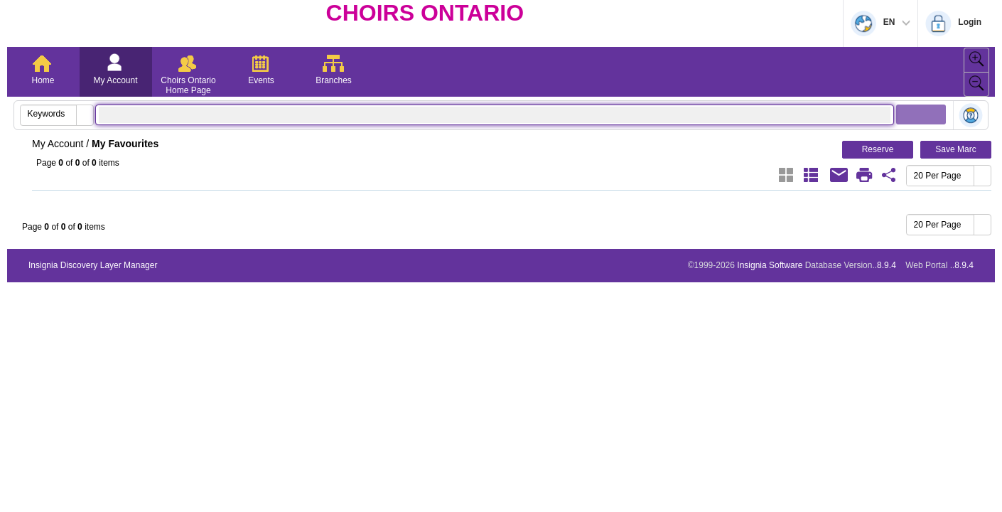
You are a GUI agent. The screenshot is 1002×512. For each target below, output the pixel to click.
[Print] (864, 175)
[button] (84, 115)
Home (42, 80)
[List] (810, 175)
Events (261, 80)
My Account (115, 80)
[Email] (839, 175)
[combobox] (49, 113)
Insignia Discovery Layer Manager (92, 265)
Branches (334, 80)
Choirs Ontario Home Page (188, 85)
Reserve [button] (878, 149)
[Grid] (786, 175)
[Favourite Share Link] (889, 175)
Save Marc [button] (955, 149)
